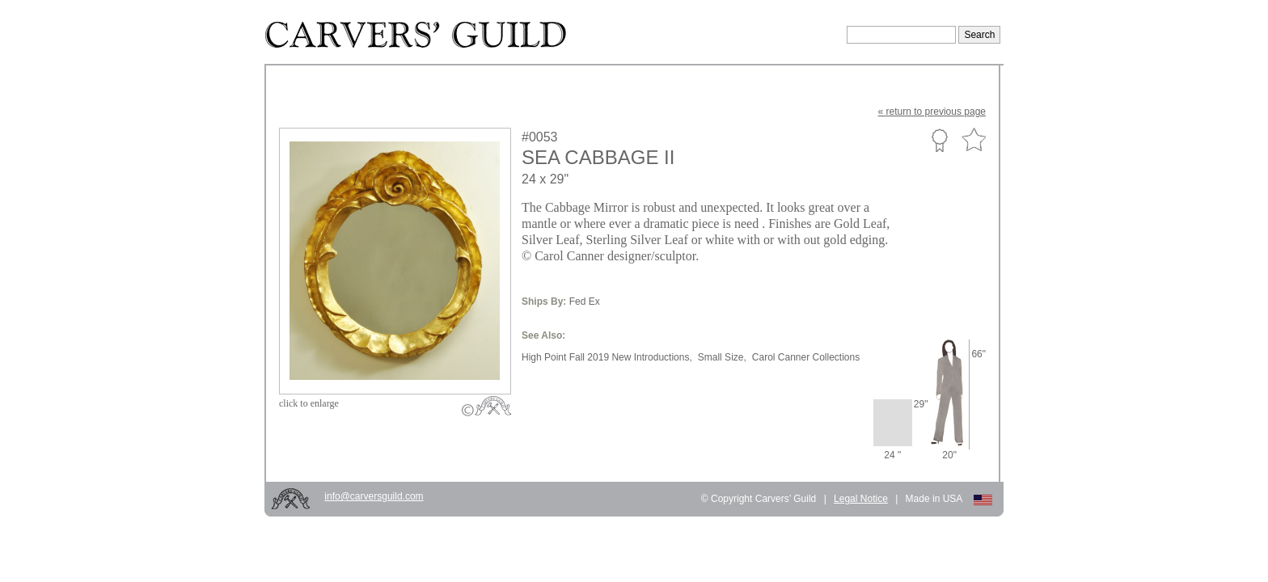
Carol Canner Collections (806, 357)
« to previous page (932, 111)
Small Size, (722, 357)
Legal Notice (861, 498)
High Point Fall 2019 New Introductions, (607, 357)
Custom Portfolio (939, 140)
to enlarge (309, 403)
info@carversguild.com (373, 496)
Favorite (974, 140)
